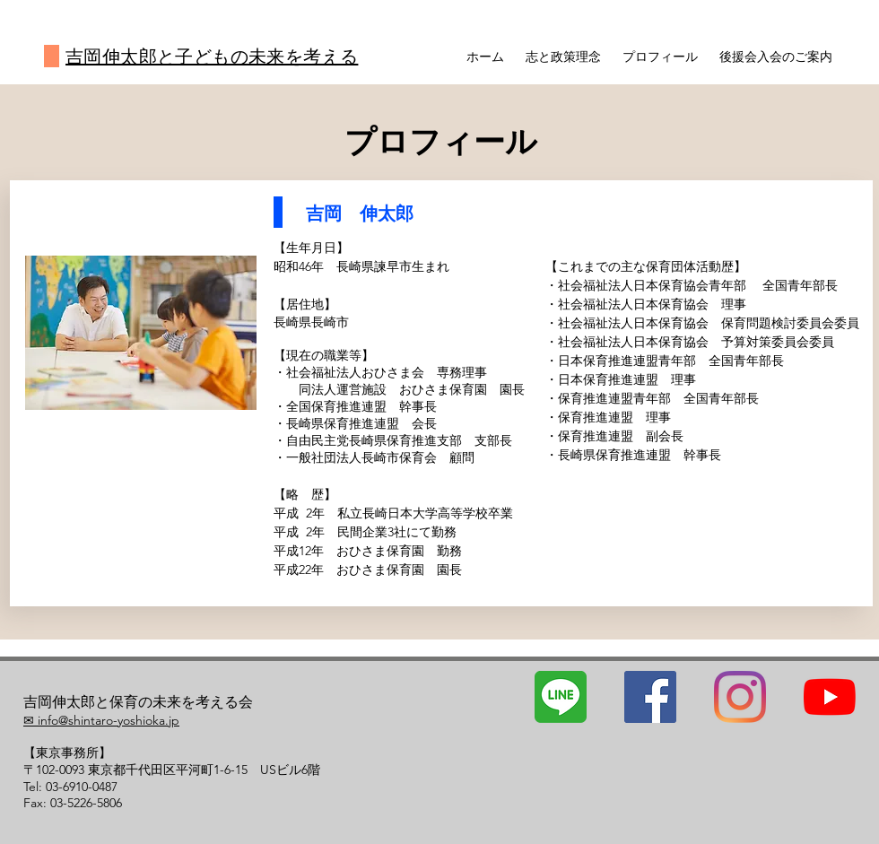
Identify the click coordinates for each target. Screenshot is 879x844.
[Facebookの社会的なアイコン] (650, 697)
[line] (561, 697)
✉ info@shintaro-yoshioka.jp (101, 720)
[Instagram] (740, 697)
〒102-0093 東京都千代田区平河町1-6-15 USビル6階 (171, 769)
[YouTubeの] (830, 697)
